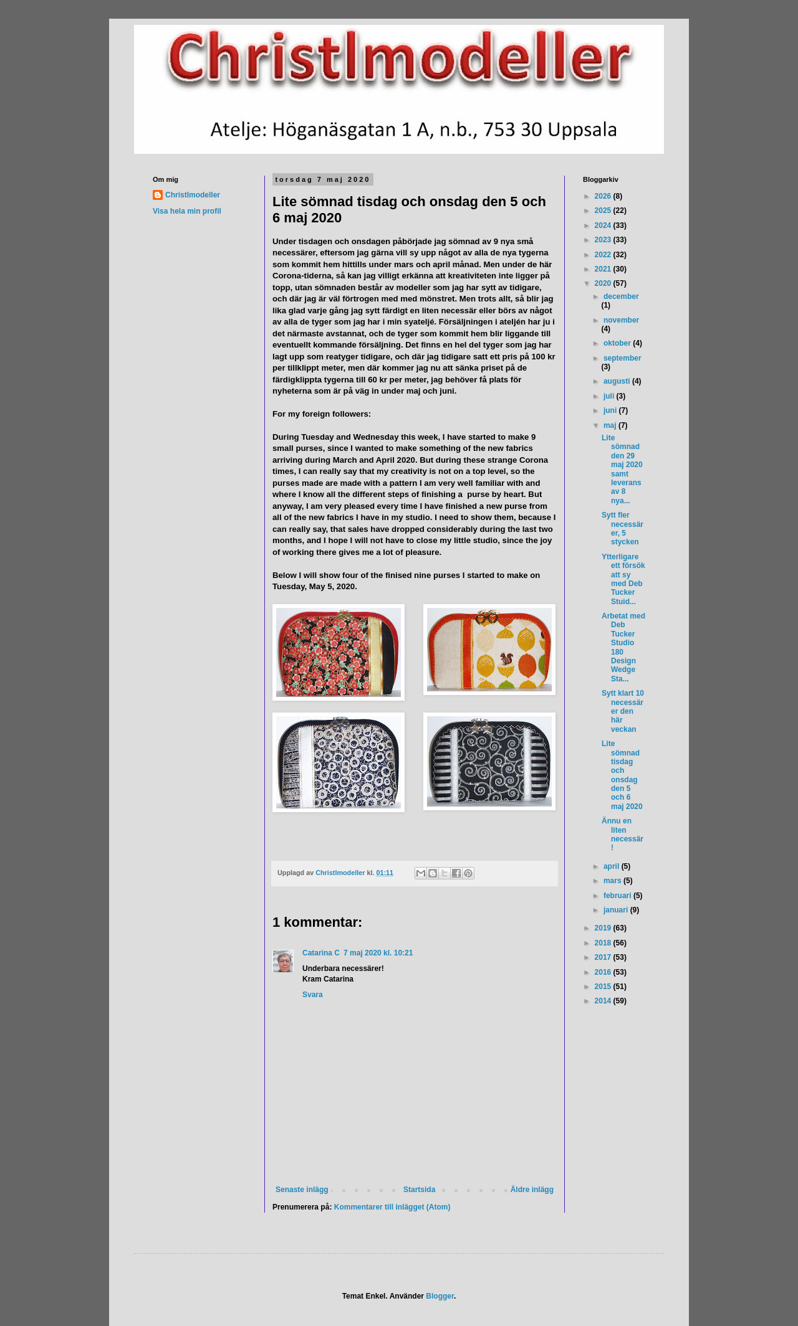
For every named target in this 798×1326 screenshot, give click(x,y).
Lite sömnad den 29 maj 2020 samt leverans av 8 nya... (622, 469)
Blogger (440, 1296)
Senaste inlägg (302, 1189)
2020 (604, 283)
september (622, 358)
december (621, 296)
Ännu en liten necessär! (622, 834)
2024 (604, 225)
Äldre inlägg (532, 1189)
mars (613, 880)
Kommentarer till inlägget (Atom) (392, 1207)
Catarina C (321, 953)
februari (618, 895)
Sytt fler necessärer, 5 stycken (622, 528)
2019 (604, 928)
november (621, 320)
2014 (604, 1001)
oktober (618, 343)
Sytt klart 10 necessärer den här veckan (623, 711)
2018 (604, 943)
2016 (604, 972)
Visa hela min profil (187, 211)
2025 (604, 210)
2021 (604, 269)
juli (610, 396)
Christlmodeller (192, 195)
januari (616, 910)
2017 (604, 957)
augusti (617, 381)
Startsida (419, 1189)
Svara (312, 994)
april (612, 866)
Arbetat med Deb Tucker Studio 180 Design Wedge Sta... (623, 647)
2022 (604, 254)
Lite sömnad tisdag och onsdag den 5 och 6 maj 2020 (622, 775)
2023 (604, 239)
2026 (604, 196)
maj (610, 425)
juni (611, 410)
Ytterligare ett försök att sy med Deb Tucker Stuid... (623, 579)
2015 (604, 986)
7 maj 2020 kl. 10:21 (378, 953)
